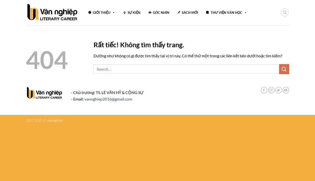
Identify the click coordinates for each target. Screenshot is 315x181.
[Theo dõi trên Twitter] (278, 90)
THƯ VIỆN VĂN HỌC (229, 12)
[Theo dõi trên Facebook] (264, 90)
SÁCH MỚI (190, 13)
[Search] (285, 13)
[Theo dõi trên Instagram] (271, 90)
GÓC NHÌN (161, 13)
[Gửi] (284, 69)
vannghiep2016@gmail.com (108, 99)
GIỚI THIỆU (104, 12)
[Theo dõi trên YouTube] (286, 90)
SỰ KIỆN (134, 13)
